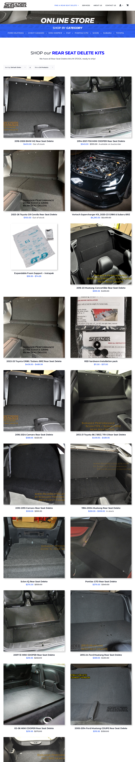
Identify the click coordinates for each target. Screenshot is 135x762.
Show (41, 67)
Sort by (13, 67)
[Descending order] (30, 67)
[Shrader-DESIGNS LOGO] (15, 3)
